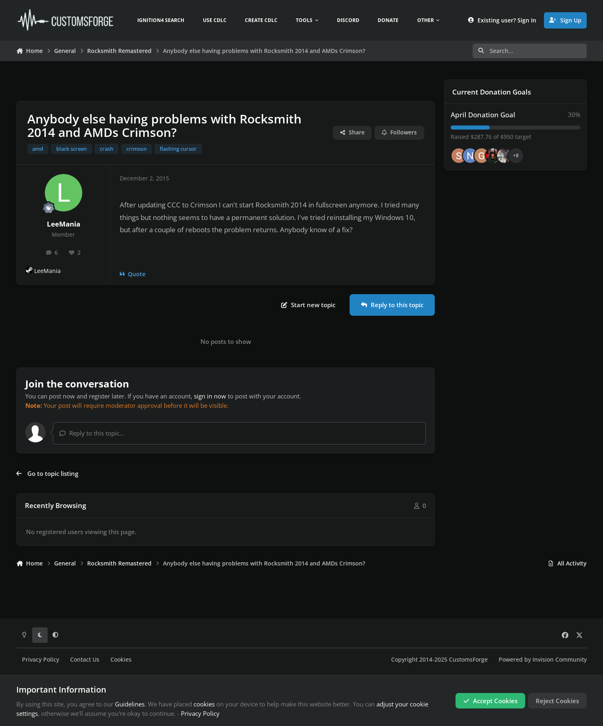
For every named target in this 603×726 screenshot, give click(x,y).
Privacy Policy (40, 659)
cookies (204, 704)
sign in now (210, 396)
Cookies (121, 659)
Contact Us (84, 659)
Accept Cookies (490, 701)
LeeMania (63, 224)
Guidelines (130, 704)
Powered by (543, 659)
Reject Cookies (557, 701)
